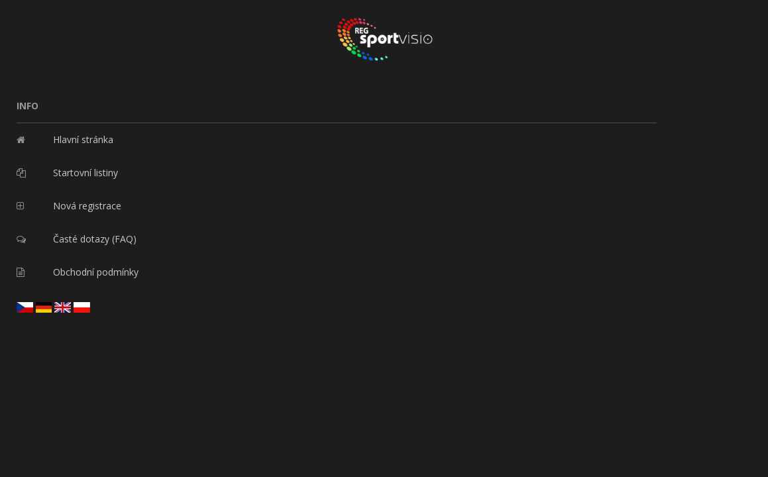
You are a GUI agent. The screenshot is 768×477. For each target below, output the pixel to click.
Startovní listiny (67, 172)
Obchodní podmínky (77, 272)
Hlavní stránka (65, 139)
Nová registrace (69, 205)
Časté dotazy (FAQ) (77, 239)
